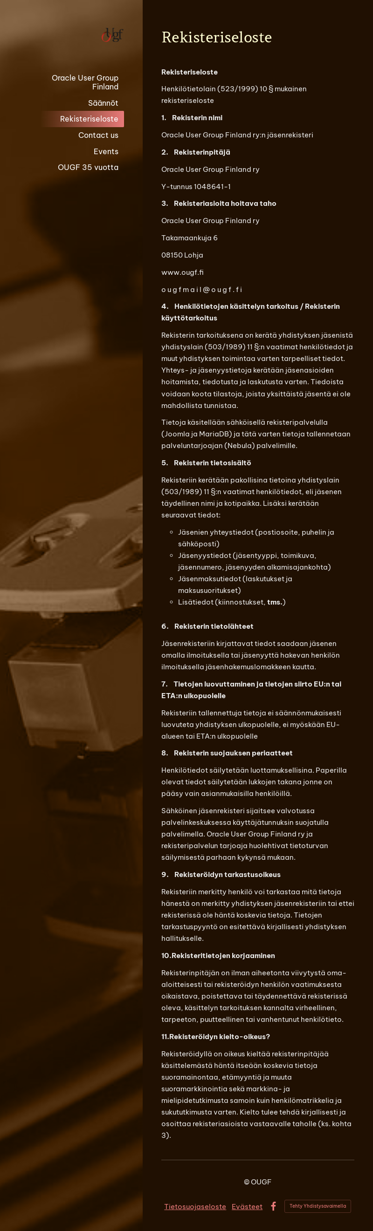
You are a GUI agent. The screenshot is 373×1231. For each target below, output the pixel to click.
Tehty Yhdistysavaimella (318, 1206)
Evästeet (247, 1206)
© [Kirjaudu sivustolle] (247, 1181)
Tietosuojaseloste (195, 1206)
